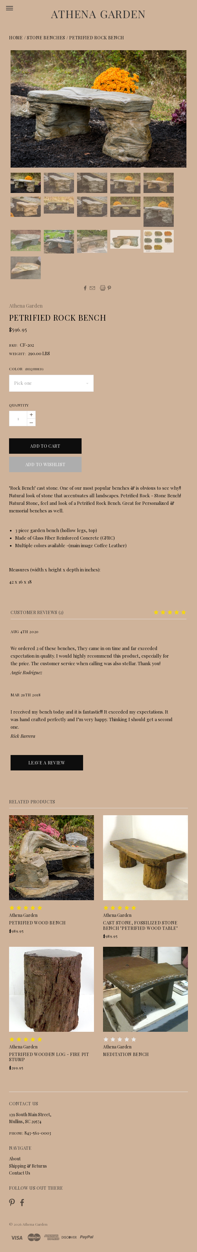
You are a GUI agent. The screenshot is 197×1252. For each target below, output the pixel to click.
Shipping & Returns (28, 1166)
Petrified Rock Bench (96, 38)
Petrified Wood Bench (37, 923)
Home (16, 38)
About (15, 1159)
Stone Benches (46, 38)
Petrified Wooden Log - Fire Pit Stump (49, 1057)
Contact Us (19, 1173)
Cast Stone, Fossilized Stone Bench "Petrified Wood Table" (140, 925)
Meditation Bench (126, 1054)
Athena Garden (98, 13)
